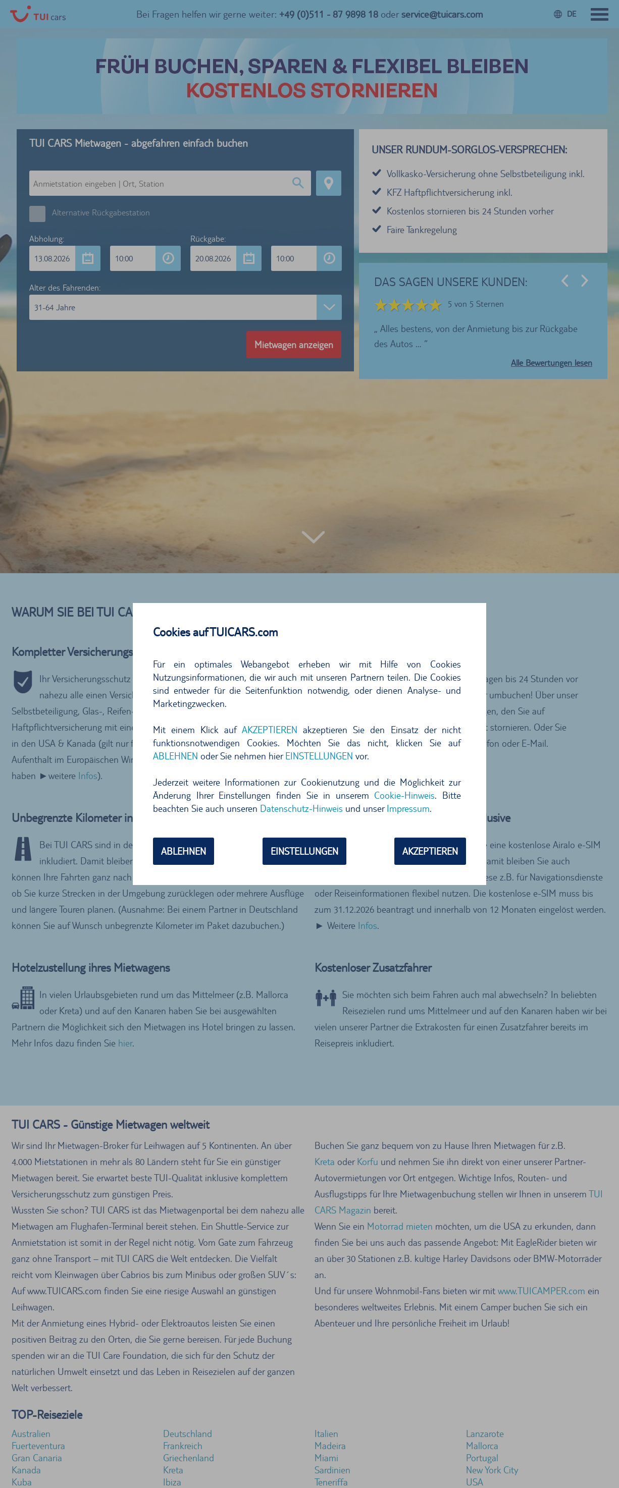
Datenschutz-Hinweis (301, 808)
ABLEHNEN (175, 755)
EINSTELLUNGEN (319, 755)
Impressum (408, 808)
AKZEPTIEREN (269, 729)
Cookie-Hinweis (404, 795)
